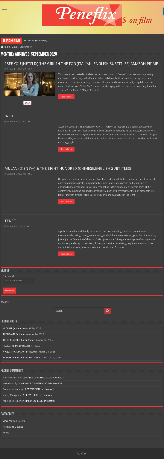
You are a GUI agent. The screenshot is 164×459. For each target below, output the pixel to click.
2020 (14, 46)
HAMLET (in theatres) (14, 345)
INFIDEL (11, 116)
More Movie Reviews (14, 421)
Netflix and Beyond (13, 426)
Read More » (66, 96)
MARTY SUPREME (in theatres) (40, 400)
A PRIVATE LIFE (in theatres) (39, 389)
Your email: (8, 276)
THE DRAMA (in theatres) (16, 334)
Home (5, 46)
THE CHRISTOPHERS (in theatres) (20, 340)
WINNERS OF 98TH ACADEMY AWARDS (23, 357)
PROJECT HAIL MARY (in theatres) (20, 351)
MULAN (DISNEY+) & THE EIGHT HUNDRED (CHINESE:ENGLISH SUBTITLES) (67, 168)
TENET (10, 221)
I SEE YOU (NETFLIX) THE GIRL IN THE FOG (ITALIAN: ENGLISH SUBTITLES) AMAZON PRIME (81, 63)
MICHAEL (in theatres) (35, 40)
